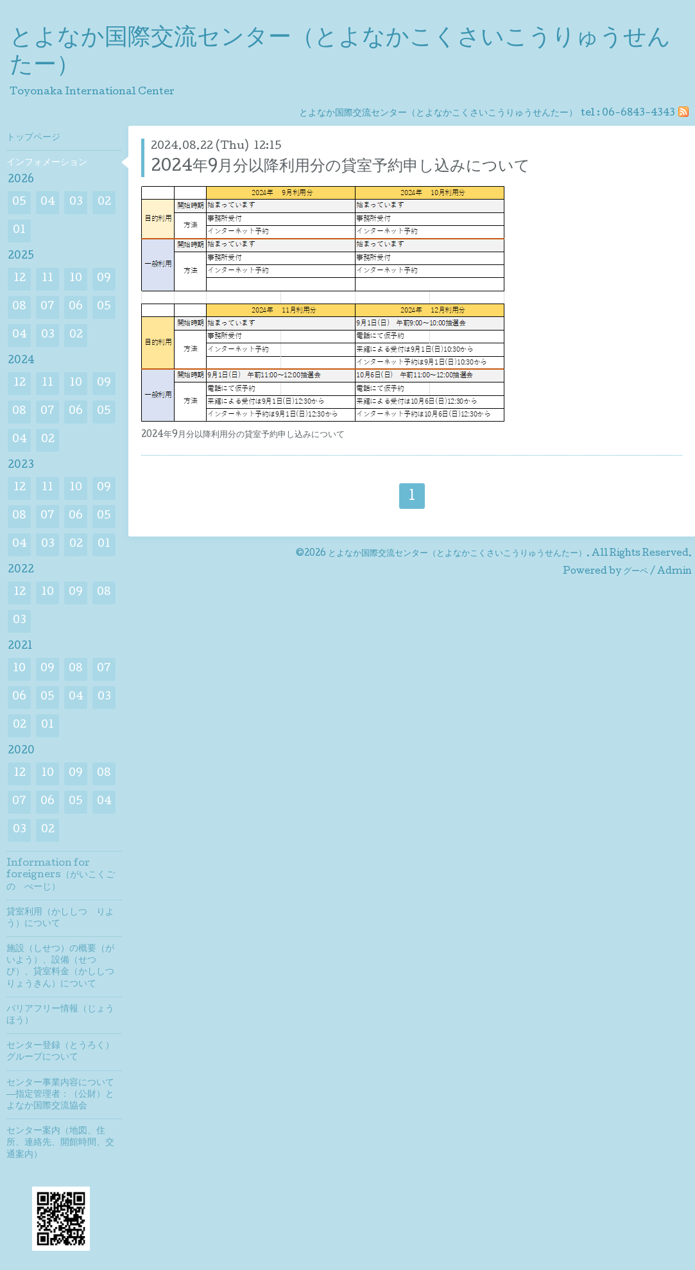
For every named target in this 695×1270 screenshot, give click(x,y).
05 (19, 202)
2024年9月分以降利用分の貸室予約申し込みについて (340, 167)
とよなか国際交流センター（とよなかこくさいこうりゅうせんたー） (457, 553)
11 (47, 278)
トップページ (33, 138)
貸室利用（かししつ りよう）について (60, 918)
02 (104, 202)
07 (47, 307)
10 (75, 278)
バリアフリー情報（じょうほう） (60, 1015)
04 (47, 202)
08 (19, 307)
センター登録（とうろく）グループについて (60, 1052)
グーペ (635, 571)
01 (19, 230)
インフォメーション (46, 163)
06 (76, 307)
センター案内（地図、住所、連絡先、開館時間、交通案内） (60, 1143)
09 (104, 278)
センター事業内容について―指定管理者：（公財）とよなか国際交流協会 (60, 1094)
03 (76, 202)
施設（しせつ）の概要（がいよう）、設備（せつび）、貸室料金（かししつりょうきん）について (60, 967)
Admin (674, 571)
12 (19, 278)
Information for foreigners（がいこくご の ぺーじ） (64, 875)
